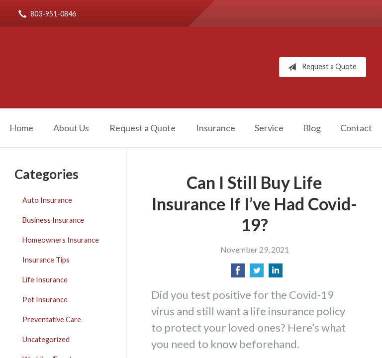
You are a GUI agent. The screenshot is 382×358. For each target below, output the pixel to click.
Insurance (215, 127)
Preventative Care (51, 319)
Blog (312, 127)
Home (21, 127)
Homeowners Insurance (60, 240)
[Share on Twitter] (257, 273)
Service (269, 127)
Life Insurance (45, 279)
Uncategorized (46, 339)
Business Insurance (53, 220)
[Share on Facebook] (238, 273)
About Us (71, 127)
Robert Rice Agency (114, 67)
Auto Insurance (47, 200)
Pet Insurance (45, 299)
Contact (356, 127)
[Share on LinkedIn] (276, 273)
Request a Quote (320, 67)
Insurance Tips (46, 260)
